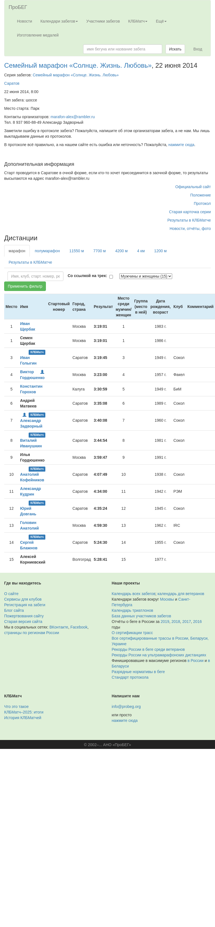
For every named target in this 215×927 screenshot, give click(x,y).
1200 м (160, 251)
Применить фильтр (25, 286)
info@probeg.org (126, 706)
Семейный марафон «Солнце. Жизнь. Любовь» (78, 65)
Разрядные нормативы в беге (138, 671)
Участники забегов (103, 21)
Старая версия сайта (23, 621)
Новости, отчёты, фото (190, 228)
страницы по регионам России (31, 632)
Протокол (202, 203)
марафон (17, 251)
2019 (165, 621)
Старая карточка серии (190, 212)
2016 (197, 621)
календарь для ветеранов (180, 593)
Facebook (78, 627)
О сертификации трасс (132, 632)
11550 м (76, 251)
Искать (175, 49)
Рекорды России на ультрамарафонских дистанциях (159, 655)
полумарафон (47, 251)
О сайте (11, 593)
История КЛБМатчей (22, 717)
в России (195, 660)
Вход (197, 49)
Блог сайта (14, 610)
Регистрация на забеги (24, 605)
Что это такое (16, 706)
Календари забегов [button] (59, 21)
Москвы (167, 599)
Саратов (11, 83)
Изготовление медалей (38, 35)
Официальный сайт (193, 187)
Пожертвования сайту (24, 616)
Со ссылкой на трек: (87, 275)
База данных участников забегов (141, 616)
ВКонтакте (59, 627)
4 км (141, 251)
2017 (186, 621)
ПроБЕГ (18, 7)
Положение (200, 195)
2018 (175, 621)
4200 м (121, 251)
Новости (24, 21)
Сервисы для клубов (23, 599)
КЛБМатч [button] (138, 21)
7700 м (99, 251)
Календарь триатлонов (132, 610)
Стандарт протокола (130, 677)
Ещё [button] (161, 21)
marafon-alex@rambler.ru (73, 117)
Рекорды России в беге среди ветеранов (148, 649)
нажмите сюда (181, 144)
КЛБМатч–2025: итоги (23, 712)
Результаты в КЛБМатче (189, 220)
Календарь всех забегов (133, 593)
